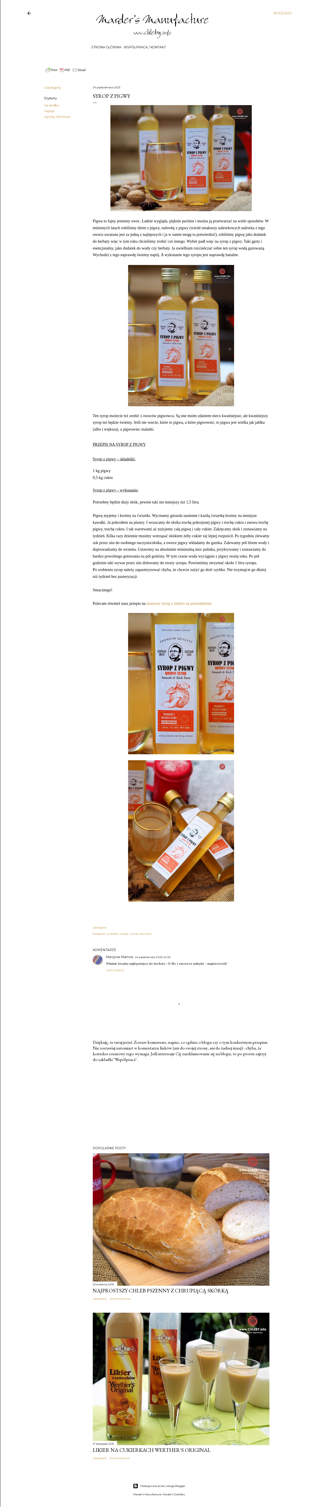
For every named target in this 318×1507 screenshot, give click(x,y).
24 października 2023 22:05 (152, 957)
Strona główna (105, 47)
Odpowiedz (115, 970)
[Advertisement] (181, 1104)
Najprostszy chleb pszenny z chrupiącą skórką (161, 1290)
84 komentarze (120, 1458)
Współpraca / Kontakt (143, 47)
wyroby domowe (57, 117)
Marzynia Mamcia (119, 957)
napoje (49, 111)
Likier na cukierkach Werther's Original (152, 1449)
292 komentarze (120, 1298)
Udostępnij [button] (52, 88)
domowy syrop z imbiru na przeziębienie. (179, 603)
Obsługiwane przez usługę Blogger (159, 1486)
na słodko (51, 105)
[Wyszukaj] (282, 13)
